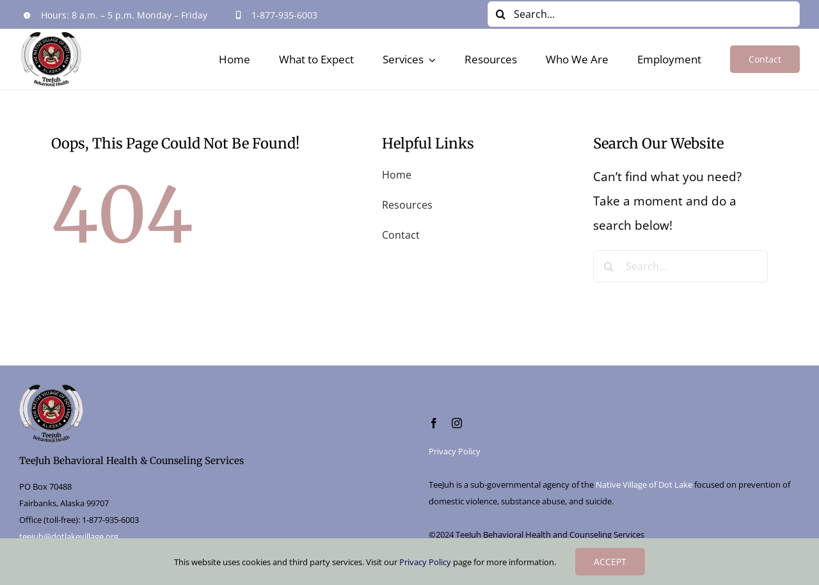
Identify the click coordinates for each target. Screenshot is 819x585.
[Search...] (644, 14)
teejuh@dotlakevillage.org (68, 536)
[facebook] (434, 423)
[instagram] (457, 423)
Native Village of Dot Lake (644, 484)
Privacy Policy (455, 451)
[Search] (500, 14)
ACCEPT (610, 562)
